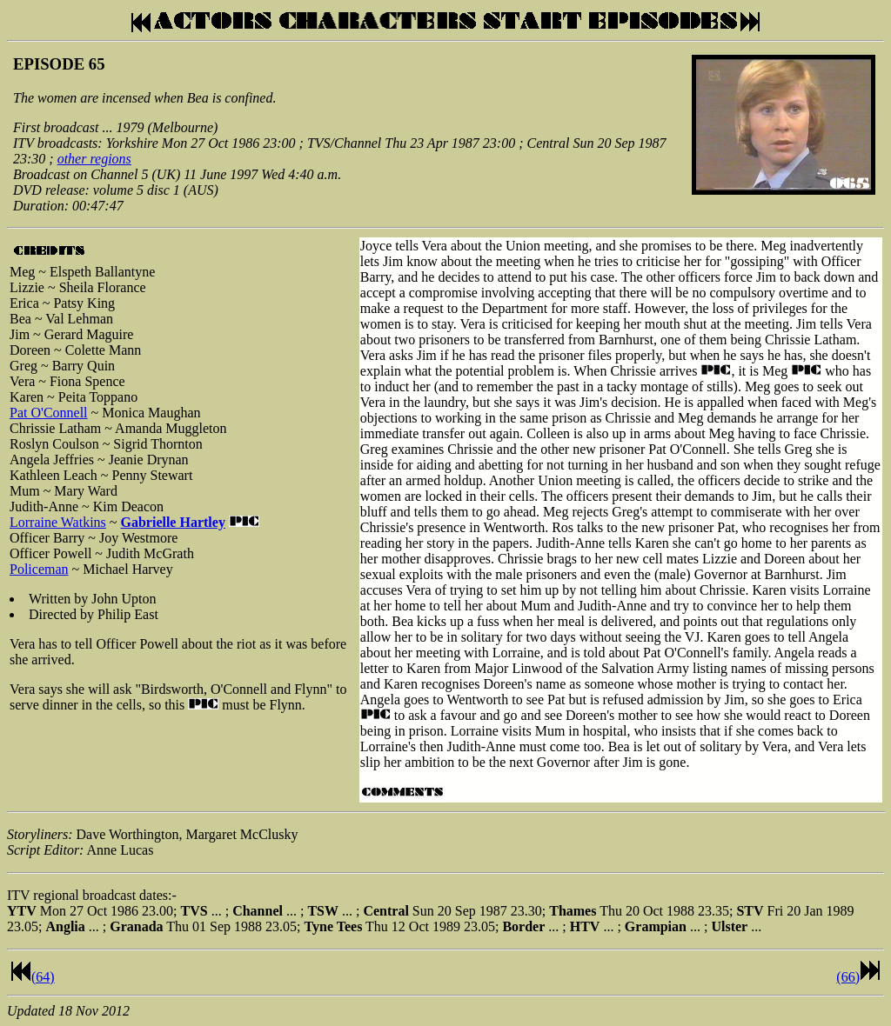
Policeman (39, 569)
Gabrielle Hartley (172, 522)
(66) (848, 976)
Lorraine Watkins (58, 522)
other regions (94, 158)
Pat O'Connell (49, 412)
